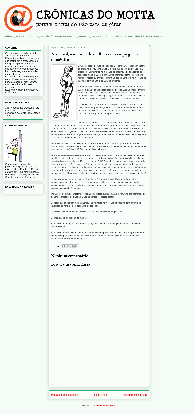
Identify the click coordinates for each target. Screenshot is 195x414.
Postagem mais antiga (134, 394)
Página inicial (99, 394)
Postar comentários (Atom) (103, 405)
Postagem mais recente (64, 394)
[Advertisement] (99, 364)
